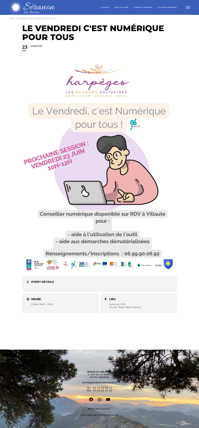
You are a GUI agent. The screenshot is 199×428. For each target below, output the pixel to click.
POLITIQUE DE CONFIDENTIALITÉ (99, 415)
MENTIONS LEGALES (99, 408)
